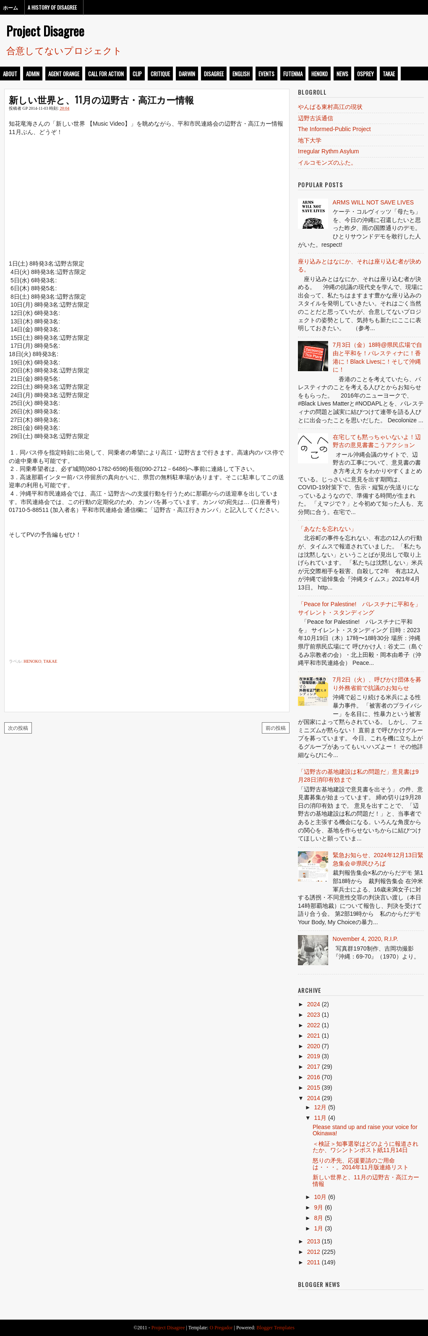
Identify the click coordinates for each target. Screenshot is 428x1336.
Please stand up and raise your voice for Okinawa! (365, 1130)
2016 (313, 1077)
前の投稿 (276, 727)
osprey (365, 74)
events (266, 74)
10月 (320, 1197)
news (342, 74)
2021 (313, 1035)
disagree (214, 74)
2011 (313, 1262)
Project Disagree (45, 30)
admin (32, 74)
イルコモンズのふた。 (327, 162)
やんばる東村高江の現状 (330, 106)
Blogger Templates (275, 1328)
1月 (318, 1228)
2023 (313, 1014)
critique (160, 74)
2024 (313, 1004)
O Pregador (221, 1328)
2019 (313, 1056)
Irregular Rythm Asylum (328, 151)
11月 (320, 1117)
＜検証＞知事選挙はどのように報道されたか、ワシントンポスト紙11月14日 (365, 1146)
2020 (313, 1046)
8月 (318, 1218)
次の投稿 (18, 727)
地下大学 (309, 140)
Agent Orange (63, 74)
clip (137, 74)
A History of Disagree (52, 7)
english (241, 74)
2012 (313, 1251)
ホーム (10, 7)
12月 (320, 1107)
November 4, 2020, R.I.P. (365, 938)
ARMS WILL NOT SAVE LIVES (373, 202)
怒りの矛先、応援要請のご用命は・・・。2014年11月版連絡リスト (361, 1163)
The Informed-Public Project (334, 129)
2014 (313, 1098)
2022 (313, 1025)
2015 (313, 1087)
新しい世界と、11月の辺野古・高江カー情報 (101, 99)
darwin (187, 74)
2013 (313, 1241)
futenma (293, 74)
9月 (318, 1207)
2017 (313, 1066)
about (10, 74)
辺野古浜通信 (315, 118)
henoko (319, 74)
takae (389, 74)
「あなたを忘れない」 (327, 528)
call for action (106, 74)
